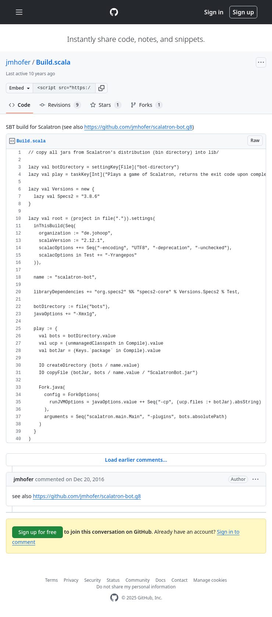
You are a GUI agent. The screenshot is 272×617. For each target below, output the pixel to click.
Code (20, 104)
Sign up (243, 12)
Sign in (213, 12)
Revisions (60, 105)
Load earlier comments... (136, 459)
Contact (179, 580)
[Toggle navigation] (19, 12)
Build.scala (53, 62)
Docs (160, 580)
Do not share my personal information (136, 587)
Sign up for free (37, 532)
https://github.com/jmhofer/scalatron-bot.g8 (138, 126)
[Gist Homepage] (114, 12)
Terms (51, 580)
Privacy (71, 580)
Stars (106, 105)
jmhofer (18, 62)
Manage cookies (210, 580)
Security (92, 580)
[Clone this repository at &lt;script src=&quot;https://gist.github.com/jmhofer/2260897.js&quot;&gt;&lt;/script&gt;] (64, 88)
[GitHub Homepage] (114, 597)
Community (137, 580)
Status (113, 580)
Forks (146, 105)
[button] (101, 88)
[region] (136, 296)
